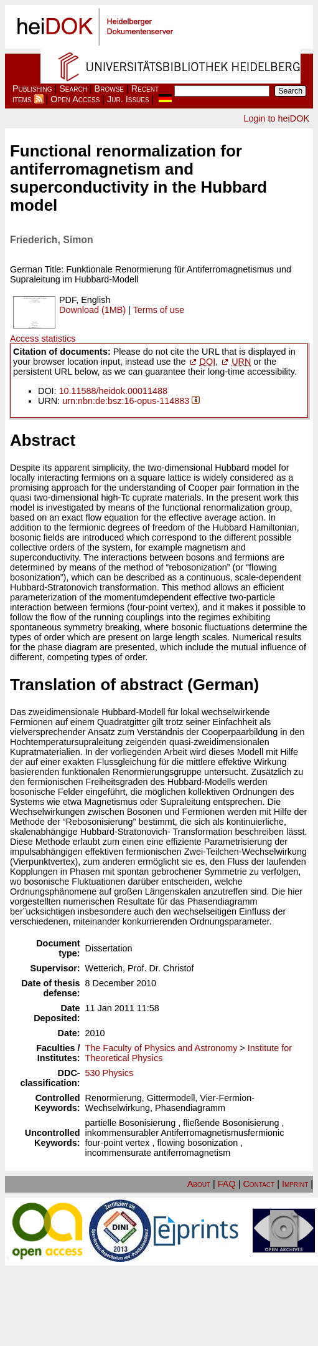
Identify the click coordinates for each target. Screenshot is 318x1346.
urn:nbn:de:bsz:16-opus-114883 (125, 401)
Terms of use (158, 310)
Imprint (295, 1184)
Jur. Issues (128, 99)
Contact (258, 1184)
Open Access (75, 99)
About (198, 1184)
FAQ (227, 1184)
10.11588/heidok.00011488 (113, 391)
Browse (109, 89)
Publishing (32, 89)
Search (73, 89)
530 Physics (109, 1073)
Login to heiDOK (276, 118)
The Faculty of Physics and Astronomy (161, 1048)
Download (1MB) (92, 310)
